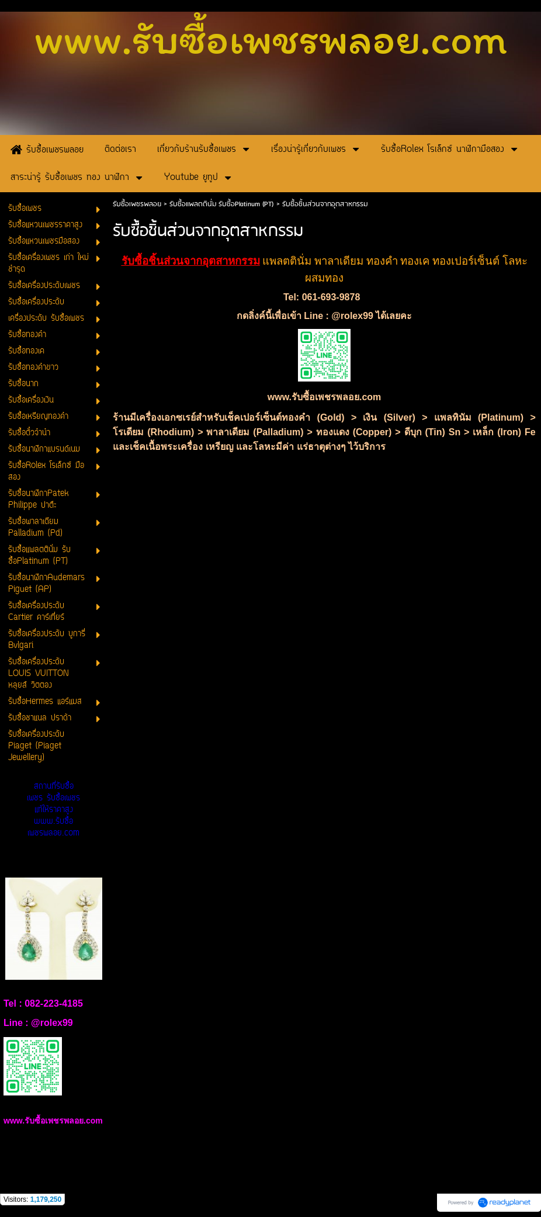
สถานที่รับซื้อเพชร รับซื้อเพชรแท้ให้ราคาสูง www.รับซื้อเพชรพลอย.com (53, 810)
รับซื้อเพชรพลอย (137, 204)
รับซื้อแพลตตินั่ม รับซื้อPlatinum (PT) (221, 204)
